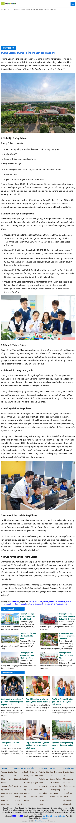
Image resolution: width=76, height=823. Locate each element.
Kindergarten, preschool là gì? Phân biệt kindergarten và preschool (12, 702)
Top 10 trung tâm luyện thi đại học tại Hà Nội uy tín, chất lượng (37, 745)
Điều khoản (54, 816)
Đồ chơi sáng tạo (56, 797)
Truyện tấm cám (35, 604)
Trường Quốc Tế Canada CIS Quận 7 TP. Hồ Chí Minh (28, 655)
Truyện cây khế (61, 604)
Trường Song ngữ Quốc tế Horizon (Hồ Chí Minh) (67, 636)
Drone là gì (62, 602)
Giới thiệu (46, 816)
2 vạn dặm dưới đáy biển (19, 604)
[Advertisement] (38, 28)
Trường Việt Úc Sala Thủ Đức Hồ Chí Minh (28, 636)
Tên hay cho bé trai (35, 602)
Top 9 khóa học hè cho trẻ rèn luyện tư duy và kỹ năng (38, 700)
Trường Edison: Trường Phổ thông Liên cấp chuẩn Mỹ (38, 9)
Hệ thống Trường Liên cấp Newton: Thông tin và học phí (62, 745)
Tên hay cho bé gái (50, 602)
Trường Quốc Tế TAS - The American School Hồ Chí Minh (67, 616)
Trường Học (15, 9)
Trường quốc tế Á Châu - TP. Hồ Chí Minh (66, 655)
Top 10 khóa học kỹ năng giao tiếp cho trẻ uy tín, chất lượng (62, 702)
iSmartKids (5, 9)
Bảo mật (62, 816)
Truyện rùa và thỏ (48, 604)
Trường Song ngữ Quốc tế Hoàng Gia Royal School (27, 616)
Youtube (44, 818)
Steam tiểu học (55, 779)
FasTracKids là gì (30, 772)
